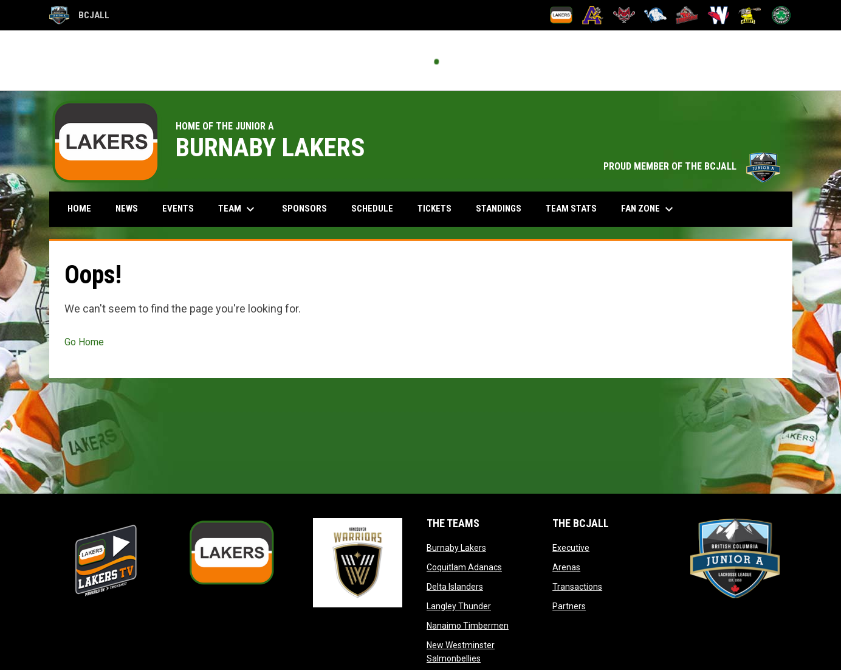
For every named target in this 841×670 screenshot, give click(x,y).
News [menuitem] (126, 208)
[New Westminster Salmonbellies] (718, 15)
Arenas (566, 567)
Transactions (577, 587)
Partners (569, 606)
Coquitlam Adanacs (464, 567)
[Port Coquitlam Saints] (749, 15)
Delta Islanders (455, 587)
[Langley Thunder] (655, 15)
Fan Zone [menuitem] (648, 209)
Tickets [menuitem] (434, 208)
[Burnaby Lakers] (561, 15)
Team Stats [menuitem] (571, 208)
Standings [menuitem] (498, 208)
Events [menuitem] (178, 208)
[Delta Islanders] (624, 15)
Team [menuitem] (238, 209)
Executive (570, 548)
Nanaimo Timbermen (468, 625)
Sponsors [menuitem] (304, 208)
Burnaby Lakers (456, 548)
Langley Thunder (459, 606)
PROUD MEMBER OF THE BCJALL (691, 166)
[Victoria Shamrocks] (781, 15)
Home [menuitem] (79, 208)
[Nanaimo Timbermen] (687, 15)
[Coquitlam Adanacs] (593, 15)
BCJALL (79, 15)
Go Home (84, 342)
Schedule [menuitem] (372, 208)
